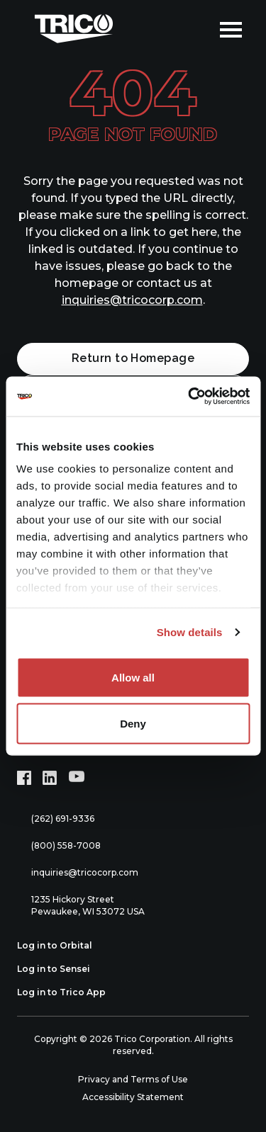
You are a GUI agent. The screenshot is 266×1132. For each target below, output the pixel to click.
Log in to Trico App (69, 992)
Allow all (133, 677)
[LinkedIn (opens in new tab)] (50, 778)
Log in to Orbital (62, 945)
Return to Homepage (133, 358)
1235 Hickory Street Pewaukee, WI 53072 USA (81, 905)
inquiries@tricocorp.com (132, 300)
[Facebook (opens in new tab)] (24, 778)
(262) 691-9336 (55, 819)
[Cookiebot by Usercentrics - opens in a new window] (189, 396)
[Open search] (198, 28)
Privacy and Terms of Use (133, 1079)
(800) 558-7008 (59, 846)
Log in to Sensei (61, 969)
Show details (190, 632)
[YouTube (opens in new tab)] (76, 778)
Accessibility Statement (133, 1097)
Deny (133, 724)
